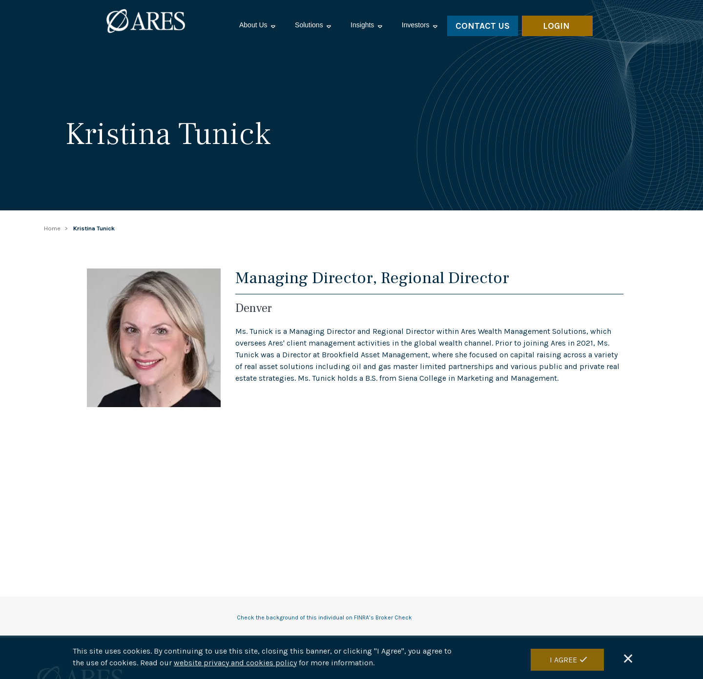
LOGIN (556, 26)
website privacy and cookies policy (235, 662)
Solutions (310, 25)
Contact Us (482, 26)
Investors (417, 25)
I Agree (563, 659)
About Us (254, 25)
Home (52, 228)
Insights (363, 25)
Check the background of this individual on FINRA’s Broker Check (324, 617)
